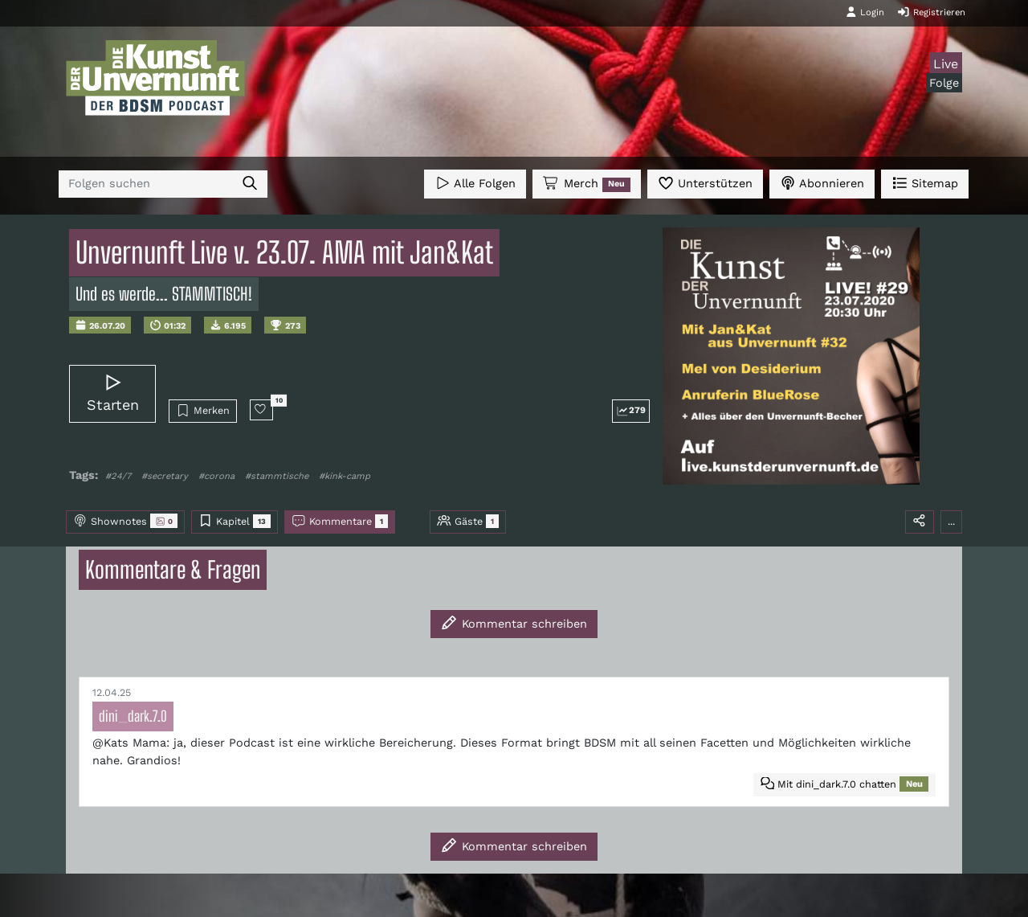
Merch (586, 184)
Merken (203, 410)
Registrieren (931, 12)
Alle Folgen (475, 183)
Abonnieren (822, 183)
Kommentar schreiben (513, 622)
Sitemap (924, 183)
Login (865, 12)
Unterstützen (705, 183)
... (951, 521)
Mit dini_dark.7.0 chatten (844, 784)
